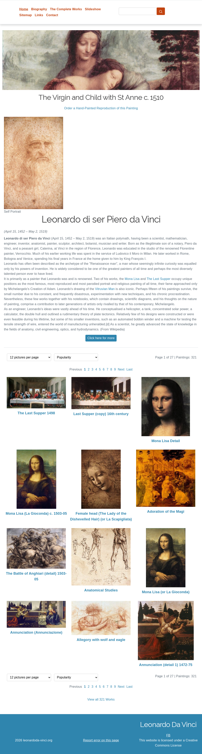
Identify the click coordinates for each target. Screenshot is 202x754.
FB (168, 735)
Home (23, 9)
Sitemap (25, 15)
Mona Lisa (132, 279)
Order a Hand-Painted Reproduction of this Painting (101, 108)
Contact (52, 15)
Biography (39, 9)
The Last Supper (158, 279)
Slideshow (93, 9)
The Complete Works (66, 9)
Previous (75, 369)
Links (39, 15)
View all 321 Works (101, 699)
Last (129, 369)
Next (121, 369)
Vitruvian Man (105, 289)
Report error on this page (101, 740)
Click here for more (101, 338)
